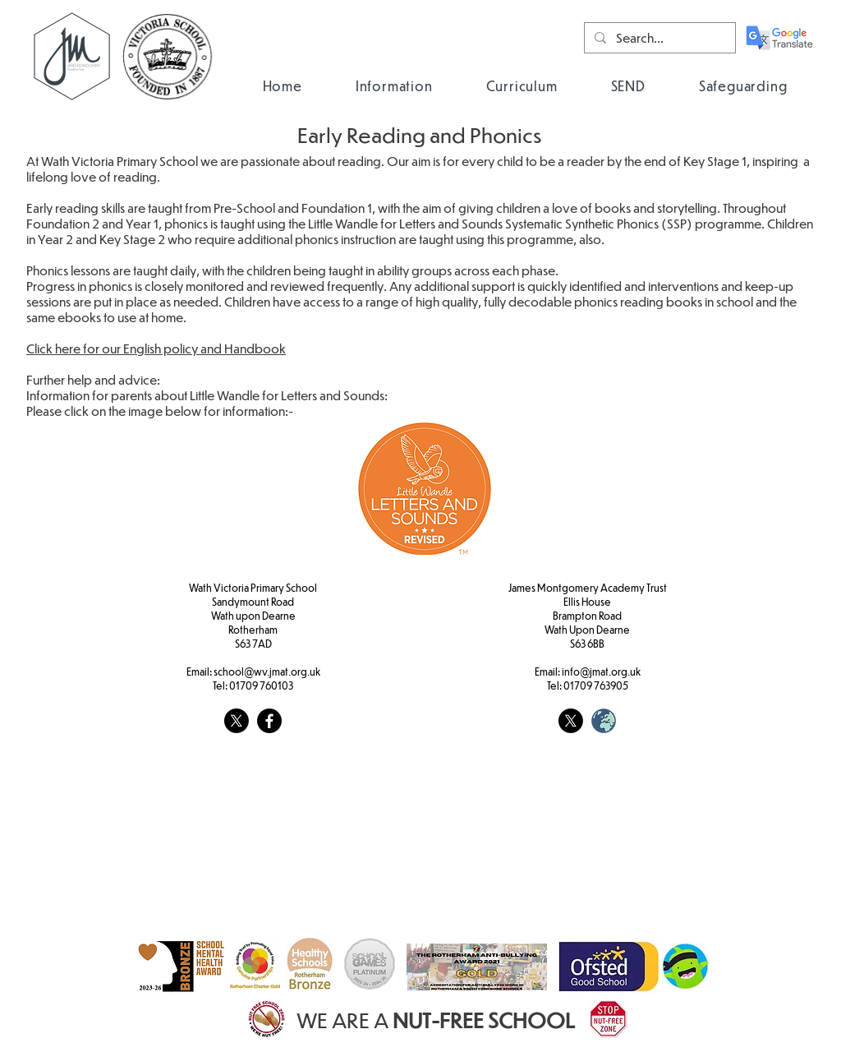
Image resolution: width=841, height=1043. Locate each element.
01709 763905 (595, 685)
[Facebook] (269, 720)
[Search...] (658, 38)
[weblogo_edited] (603, 720)
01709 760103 (261, 685)
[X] (236, 720)
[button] (394, 86)
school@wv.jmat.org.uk (267, 671)
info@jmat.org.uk (601, 671)
